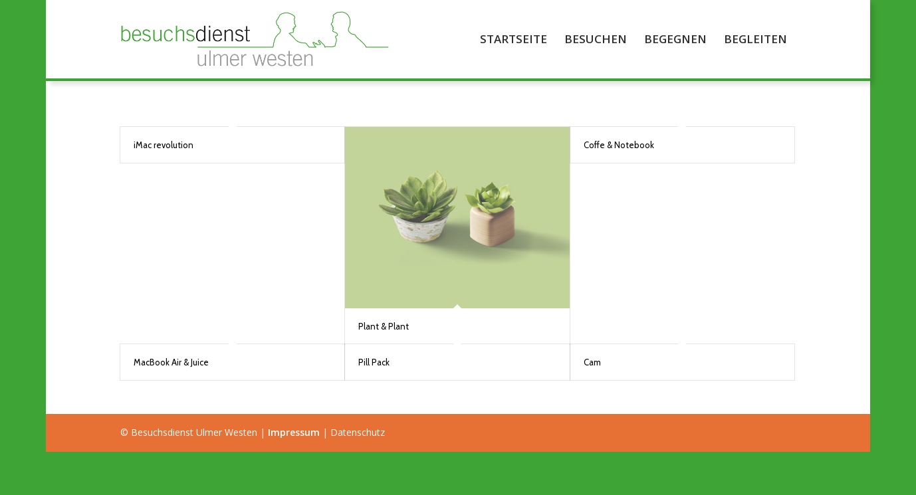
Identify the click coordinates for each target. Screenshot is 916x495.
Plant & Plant (383, 326)
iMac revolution (163, 145)
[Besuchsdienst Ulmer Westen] (257, 39)
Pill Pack (374, 362)
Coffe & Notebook (619, 145)
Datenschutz (357, 432)
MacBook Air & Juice (171, 362)
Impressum (294, 432)
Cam (592, 362)
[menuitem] (513, 39)
